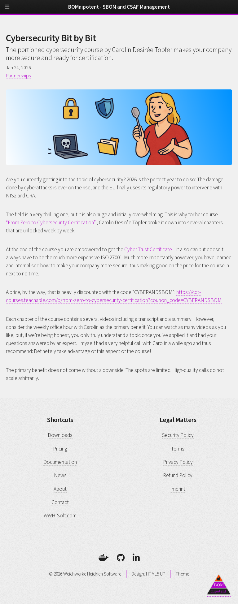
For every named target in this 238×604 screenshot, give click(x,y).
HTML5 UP (155, 574)
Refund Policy (177, 475)
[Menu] (12, 9)
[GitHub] (121, 558)
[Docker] (104, 558)
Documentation (60, 462)
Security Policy (178, 435)
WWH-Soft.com (60, 515)
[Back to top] (219, 584)
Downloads (60, 435)
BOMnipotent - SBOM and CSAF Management (119, 6)
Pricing (60, 448)
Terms (177, 448)
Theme (182, 574)
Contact (60, 502)
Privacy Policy (178, 462)
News (60, 475)
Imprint (177, 488)
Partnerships (18, 75)
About (60, 488)
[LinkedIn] (136, 558)
